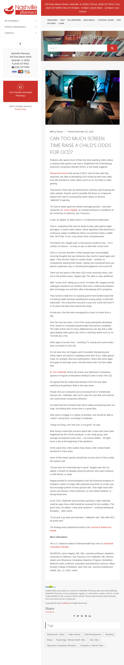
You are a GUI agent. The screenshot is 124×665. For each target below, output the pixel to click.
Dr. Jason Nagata (69, 210)
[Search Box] (77, 48)
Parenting (109, 634)
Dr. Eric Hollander (58, 372)
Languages (52, 20)
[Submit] (112, 48)
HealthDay (65, 603)
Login (61, 23)
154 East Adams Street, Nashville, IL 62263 (67, 4)
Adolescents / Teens (56, 634)
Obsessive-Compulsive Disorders (61, 645)
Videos (78, 55)
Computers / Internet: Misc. (92, 645)
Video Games (75, 634)
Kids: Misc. (94, 640)
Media (49, 640)
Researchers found (59, 173)
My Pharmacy (12, 21)
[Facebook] (20, 44)
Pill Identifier (74, 20)
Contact (9, 33)
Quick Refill (89, 20)
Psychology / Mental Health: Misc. (71, 640)
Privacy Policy (20, 109)
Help (62, 20)
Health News (59, 55)
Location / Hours (106, 20)
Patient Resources (15, 27)
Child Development (92, 634)
